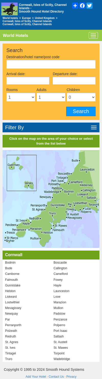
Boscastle (60, 262)
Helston (10, 291)
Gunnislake (12, 285)
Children (73, 90)
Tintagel (10, 353)
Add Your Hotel (36, 376)
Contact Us (56, 376)
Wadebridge (62, 359)
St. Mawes (61, 348)
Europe (26, 18)
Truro (8, 359)
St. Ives (10, 348)
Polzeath (11, 331)
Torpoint (59, 353)
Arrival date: (16, 74)
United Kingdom (45, 18)
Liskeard (11, 296)
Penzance (60, 319)
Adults (42, 90)
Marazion (60, 302)
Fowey (58, 280)
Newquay (11, 313)
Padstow (59, 313)
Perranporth (13, 325)
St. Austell (60, 342)
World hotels (10, 18)
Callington (60, 268)
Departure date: (65, 74)
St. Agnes (11, 342)
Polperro (59, 325)
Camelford (61, 274)
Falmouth (11, 280)
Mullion (58, 308)
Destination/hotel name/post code (33, 57)
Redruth (10, 336)
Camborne (12, 274)
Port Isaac (60, 331)
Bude (8, 268)
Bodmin (10, 262)
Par (7, 319)
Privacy (71, 376)
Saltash (59, 336)
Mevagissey (13, 308)
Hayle (58, 285)
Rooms (12, 90)
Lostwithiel (12, 302)
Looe (57, 296)
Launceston (62, 291)
